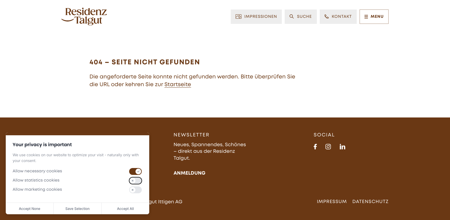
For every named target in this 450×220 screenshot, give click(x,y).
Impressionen (256, 16)
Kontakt (338, 16)
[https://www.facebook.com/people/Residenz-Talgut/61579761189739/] (315, 146)
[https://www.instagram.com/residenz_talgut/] (328, 146)
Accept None (29, 209)
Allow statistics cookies (36, 180)
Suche (301, 16)
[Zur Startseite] (84, 16)
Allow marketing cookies (37, 190)
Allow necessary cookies (37, 171)
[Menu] (366, 16)
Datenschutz (370, 202)
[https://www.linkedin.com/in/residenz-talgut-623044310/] (342, 146)
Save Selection (77, 209)
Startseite (177, 84)
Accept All (125, 209)
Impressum (332, 202)
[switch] (135, 171)
